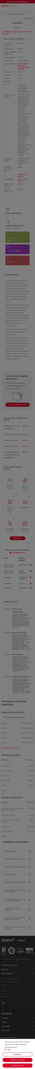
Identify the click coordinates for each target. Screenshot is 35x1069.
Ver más (8, 1049)
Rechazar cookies (17, 1060)
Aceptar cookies (17, 1065)
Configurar (17, 1054)
